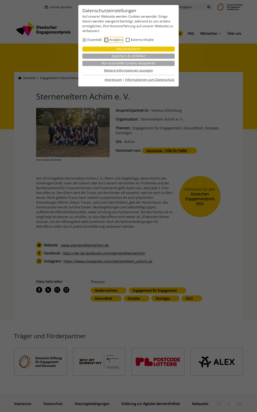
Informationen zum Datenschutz (150, 79)
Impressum (113, 79)
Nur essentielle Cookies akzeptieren (129, 63)
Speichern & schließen (128, 56)
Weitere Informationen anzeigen (128, 70)
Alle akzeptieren (128, 49)
